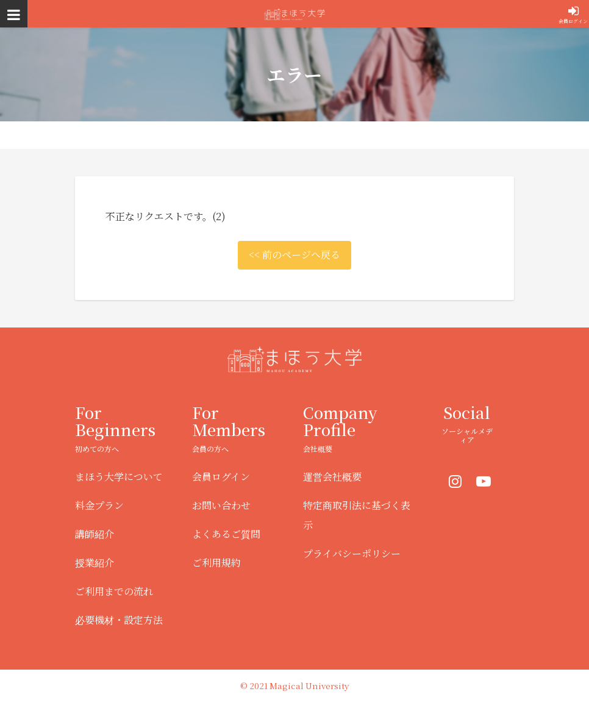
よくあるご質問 (226, 534)
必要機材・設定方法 (119, 620)
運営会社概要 (332, 477)
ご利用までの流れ (114, 591)
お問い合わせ (221, 505)
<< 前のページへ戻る (294, 255)
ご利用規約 (216, 563)
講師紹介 (94, 534)
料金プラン (99, 505)
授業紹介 (94, 563)
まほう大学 (294, 13)
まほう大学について (119, 477)
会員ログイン (573, 21)
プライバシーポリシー (352, 553)
